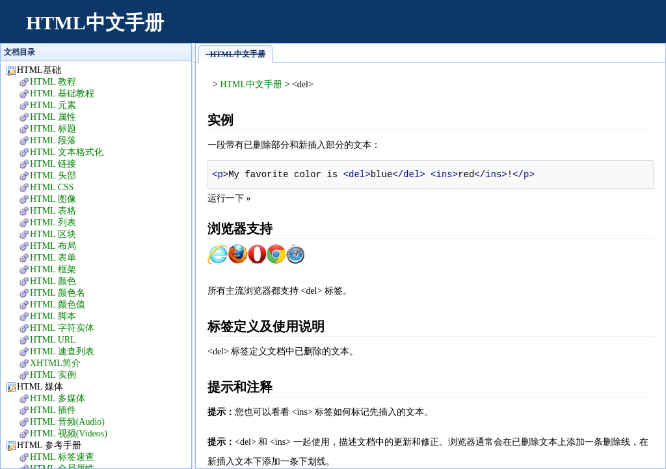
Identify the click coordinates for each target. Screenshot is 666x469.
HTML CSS (52, 187)
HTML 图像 (53, 199)
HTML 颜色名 (57, 293)
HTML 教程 (53, 82)
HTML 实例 (53, 375)
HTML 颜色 (53, 281)
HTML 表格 (53, 211)
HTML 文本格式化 (66, 152)
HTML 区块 (53, 234)
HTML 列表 (53, 222)
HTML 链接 (53, 164)
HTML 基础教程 (62, 93)
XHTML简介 (55, 363)
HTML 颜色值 (57, 304)
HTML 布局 (53, 246)
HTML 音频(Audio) (67, 422)
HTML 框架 (53, 269)
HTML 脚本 (53, 316)
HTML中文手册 (95, 22)
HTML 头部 (53, 175)
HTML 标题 (53, 129)
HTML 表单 (53, 258)
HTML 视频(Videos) (68, 433)
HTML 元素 (53, 105)
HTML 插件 (53, 410)
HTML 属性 (53, 117)
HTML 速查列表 (62, 351)
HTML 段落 (53, 140)
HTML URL (53, 340)
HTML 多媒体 (57, 398)
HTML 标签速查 (62, 457)
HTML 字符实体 (62, 328)
